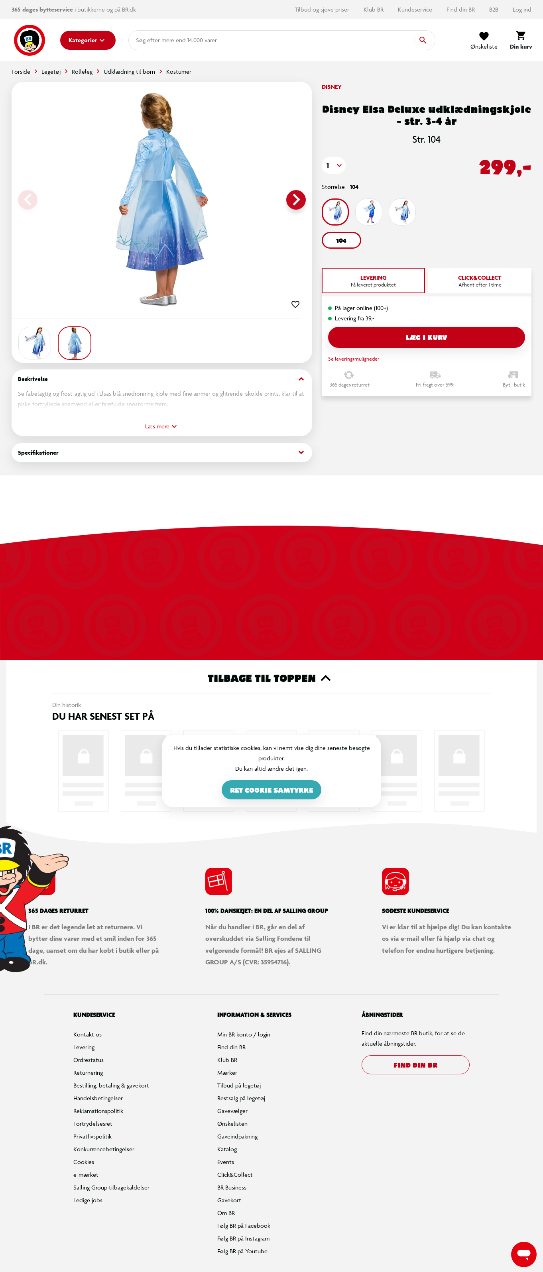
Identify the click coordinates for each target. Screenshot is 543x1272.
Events (225, 1162)
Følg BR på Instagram (243, 1238)
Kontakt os (87, 1034)
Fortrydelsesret (92, 1123)
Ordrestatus (88, 1060)
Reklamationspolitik (98, 1111)
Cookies (83, 1162)
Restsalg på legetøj (241, 1098)
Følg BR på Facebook (243, 1225)
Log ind (522, 9)
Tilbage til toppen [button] (272, 678)
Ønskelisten (232, 1123)
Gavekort (229, 1200)
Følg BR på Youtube (242, 1251)
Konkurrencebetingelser (103, 1149)
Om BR (226, 1213)
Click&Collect (235, 1174)
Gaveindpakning (237, 1136)
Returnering (88, 1072)
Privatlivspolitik (92, 1136)
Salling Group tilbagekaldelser (111, 1187)
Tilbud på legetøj (239, 1085)
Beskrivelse (162, 379)
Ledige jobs (87, 1200)
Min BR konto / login (243, 1034)
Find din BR (461, 9)
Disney (332, 86)
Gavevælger (232, 1111)
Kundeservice (416, 9)
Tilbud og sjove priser (323, 9)
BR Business (231, 1187)
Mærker (227, 1072)
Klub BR (374, 9)
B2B (494, 9)
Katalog (227, 1149)
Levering (83, 1047)
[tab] (373, 280)
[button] (334, 165)
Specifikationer (162, 452)
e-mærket (85, 1174)
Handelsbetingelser (98, 1098)
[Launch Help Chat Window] (524, 1254)
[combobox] (148, 40)
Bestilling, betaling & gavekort (111, 1085)
